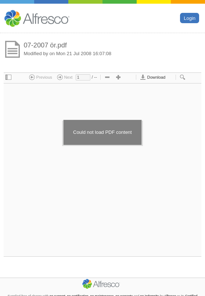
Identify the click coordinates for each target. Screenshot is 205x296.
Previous (40, 77)
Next (64, 77)
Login (189, 18)
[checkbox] (8, 77)
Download (152, 77)
